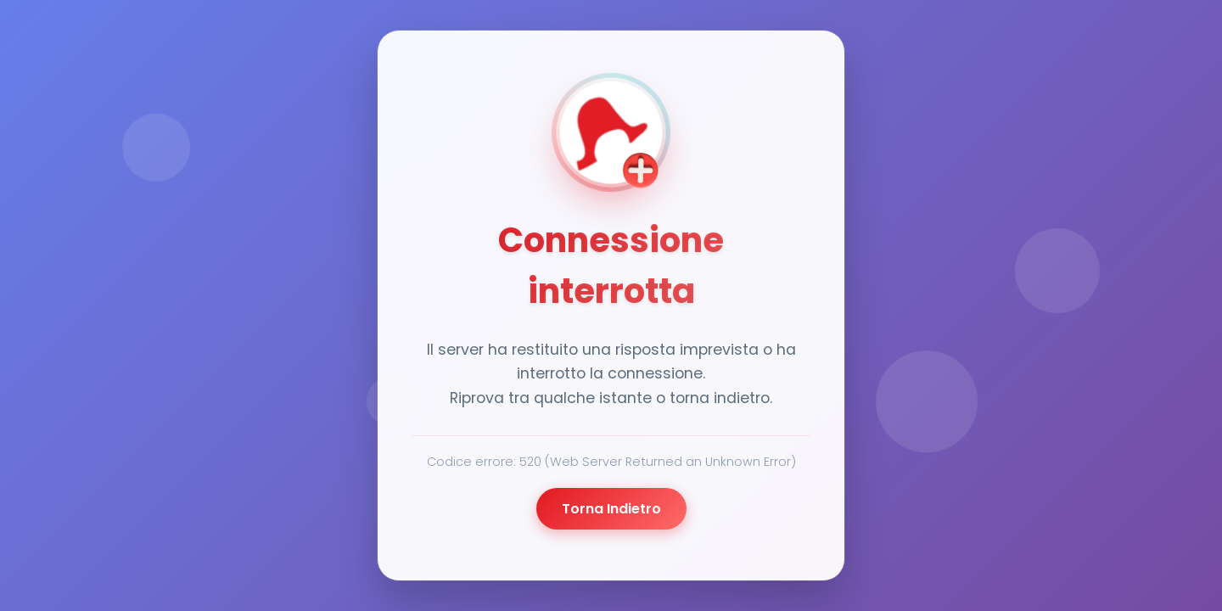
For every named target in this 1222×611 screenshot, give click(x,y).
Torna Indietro (611, 509)
